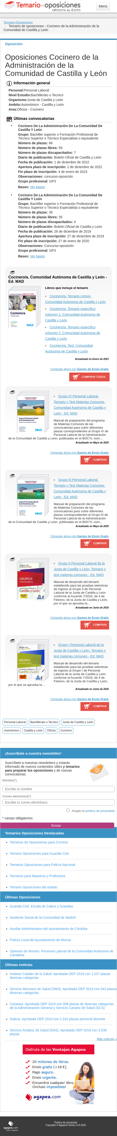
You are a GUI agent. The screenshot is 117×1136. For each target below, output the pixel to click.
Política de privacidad (65, 1122)
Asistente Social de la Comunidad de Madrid (43, 917)
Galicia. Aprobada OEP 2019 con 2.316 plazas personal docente (57, 1019)
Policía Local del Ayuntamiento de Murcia (40, 940)
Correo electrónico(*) (16, 796)
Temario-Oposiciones (18, 22)
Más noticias (105, 1039)
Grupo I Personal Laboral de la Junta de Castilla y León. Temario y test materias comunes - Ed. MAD (80, 650)
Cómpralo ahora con (79, 369)
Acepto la (93, 811)
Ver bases (37, 187)
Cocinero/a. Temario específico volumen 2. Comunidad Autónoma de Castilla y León (72, 333)
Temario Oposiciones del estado (33, 887)
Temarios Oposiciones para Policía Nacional (42, 865)
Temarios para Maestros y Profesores (37, 876)
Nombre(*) (9, 780)
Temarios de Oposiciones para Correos (39, 842)
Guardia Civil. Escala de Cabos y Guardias (41, 906)
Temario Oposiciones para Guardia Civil (39, 853)
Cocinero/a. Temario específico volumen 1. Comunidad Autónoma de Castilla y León (72, 314)
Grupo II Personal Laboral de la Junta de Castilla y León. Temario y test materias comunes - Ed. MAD (80, 569)
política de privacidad (100, 811)
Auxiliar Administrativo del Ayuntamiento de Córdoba (48, 929)
